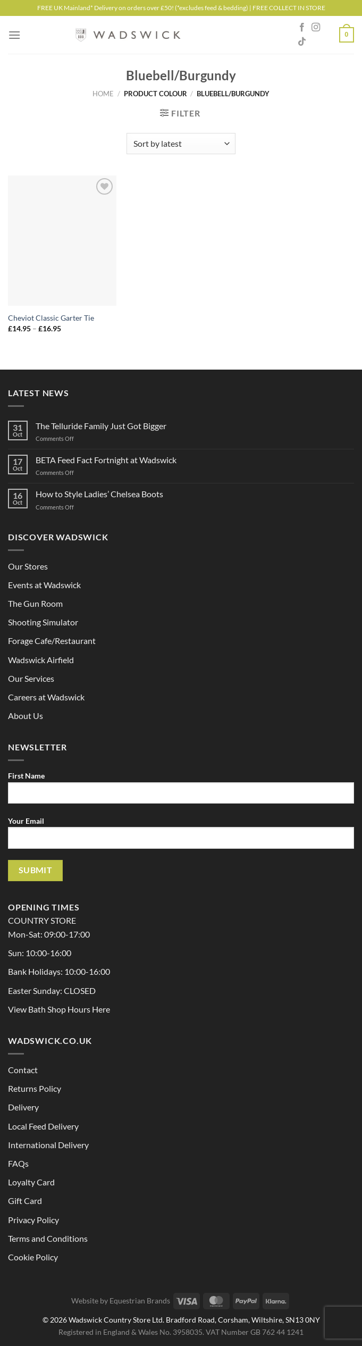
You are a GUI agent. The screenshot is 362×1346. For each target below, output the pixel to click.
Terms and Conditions (48, 1238)
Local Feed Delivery (43, 1126)
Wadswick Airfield (41, 660)
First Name (181, 791)
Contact (23, 1070)
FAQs (18, 1163)
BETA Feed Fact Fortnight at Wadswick (106, 460)
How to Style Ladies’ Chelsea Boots (99, 494)
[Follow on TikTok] (302, 42)
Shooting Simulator (43, 622)
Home (103, 93)
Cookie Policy (33, 1257)
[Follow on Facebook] (302, 27)
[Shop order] (181, 143)
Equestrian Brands (140, 1300)
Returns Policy (34, 1088)
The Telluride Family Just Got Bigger (101, 426)
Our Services (31, 678)
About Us (25, 715)
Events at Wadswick (44, 585)
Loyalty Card (31, 1182)
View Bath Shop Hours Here (59, 1009)
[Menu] (14, 35)
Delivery (23, 1107)
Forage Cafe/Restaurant (52, 641)
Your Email (181, 836)
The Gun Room (35, 603)
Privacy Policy (33, 1220)
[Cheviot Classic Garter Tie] (62, 240)
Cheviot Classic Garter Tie (51, 317)
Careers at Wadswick (46, 697)
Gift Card (25, 1200)
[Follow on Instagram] (316, 27)
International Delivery (48, 1145)
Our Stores (28, 566)
